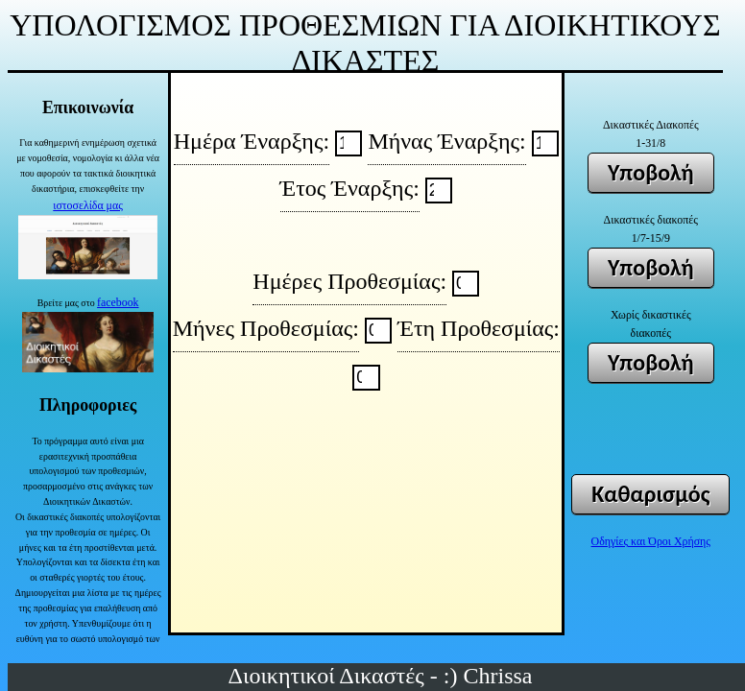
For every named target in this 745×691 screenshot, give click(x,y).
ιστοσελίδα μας (88, 205)
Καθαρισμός (650, 494)
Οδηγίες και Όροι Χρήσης (650, 541)
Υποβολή (651, 172)
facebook (117, 302)
